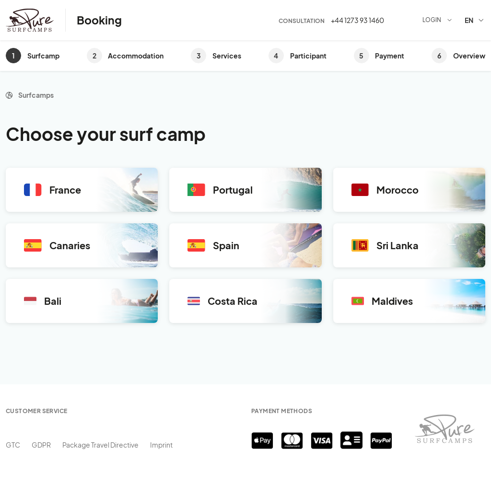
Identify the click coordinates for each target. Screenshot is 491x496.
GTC (13, 444)
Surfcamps (36, 95)
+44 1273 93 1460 (357, 20)
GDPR (41, 444)
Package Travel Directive (100, 444)
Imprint (161, 444)
